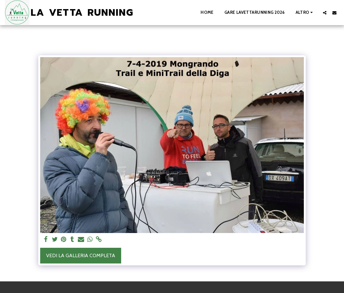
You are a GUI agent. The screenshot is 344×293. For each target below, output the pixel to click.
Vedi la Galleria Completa (80, 255)
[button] (324, 12)
